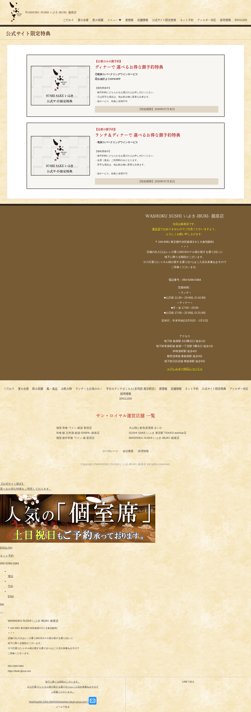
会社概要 (128, 451)
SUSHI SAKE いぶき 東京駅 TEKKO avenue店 (157, 432)
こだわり (68, 20)
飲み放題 (97, 20)
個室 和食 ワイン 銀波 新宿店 (74, 427)
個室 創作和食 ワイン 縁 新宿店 (75, 437)
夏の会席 (83, 20)
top (2, 604)
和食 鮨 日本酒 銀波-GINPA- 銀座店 (78, 432)
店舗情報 (142, 20)
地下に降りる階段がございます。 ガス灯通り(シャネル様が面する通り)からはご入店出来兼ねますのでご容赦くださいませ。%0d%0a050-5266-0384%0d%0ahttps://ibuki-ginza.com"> (62, 691)
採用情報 (225, 20)
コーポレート (110, 451)
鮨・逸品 (52, 388)
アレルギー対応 (206, 20)
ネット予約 (186, 20)
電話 (10, 576)
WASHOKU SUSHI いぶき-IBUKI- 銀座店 (154, 437)
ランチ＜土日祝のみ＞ (88, 388)
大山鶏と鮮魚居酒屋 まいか (145, 427)
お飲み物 (66, 388)
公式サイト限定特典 (164, 20)
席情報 (129, 20)
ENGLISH (241, 20)
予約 (10, 586)
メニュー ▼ (114, 20)
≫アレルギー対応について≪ (184, 368)
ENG (11, 596)
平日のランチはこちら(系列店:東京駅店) (130, 388)
